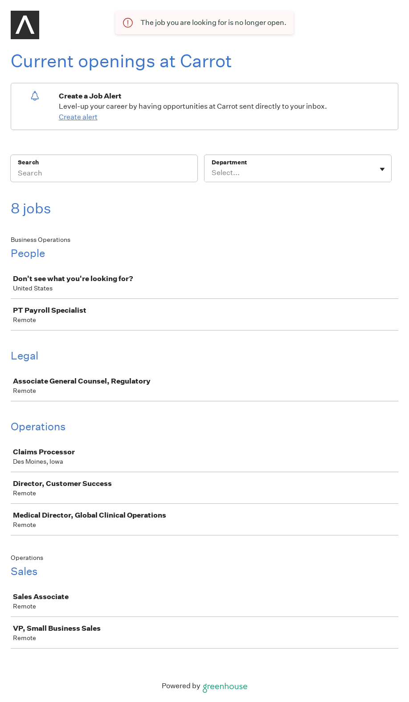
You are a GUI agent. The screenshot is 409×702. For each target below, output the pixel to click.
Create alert (78, 117)
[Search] (104, 174)
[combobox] (212, 173)
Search (28, 162)
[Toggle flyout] (382, 169)
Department (229, 162)
